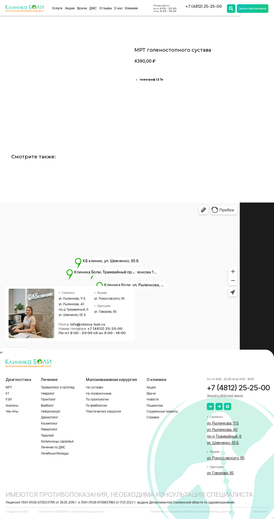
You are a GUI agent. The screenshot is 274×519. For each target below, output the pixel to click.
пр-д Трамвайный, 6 (73, 309)
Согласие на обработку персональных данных (71, 511)
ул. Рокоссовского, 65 (109, 298)
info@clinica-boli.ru (87, 324)
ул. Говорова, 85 (105, 312)
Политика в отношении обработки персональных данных (191, 511)
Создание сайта (17, 511)
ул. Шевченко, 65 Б (72, 315)
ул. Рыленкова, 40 (71, 304)
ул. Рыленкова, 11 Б (72, 298)
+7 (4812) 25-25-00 (203, 6)
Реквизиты (261, 511)
